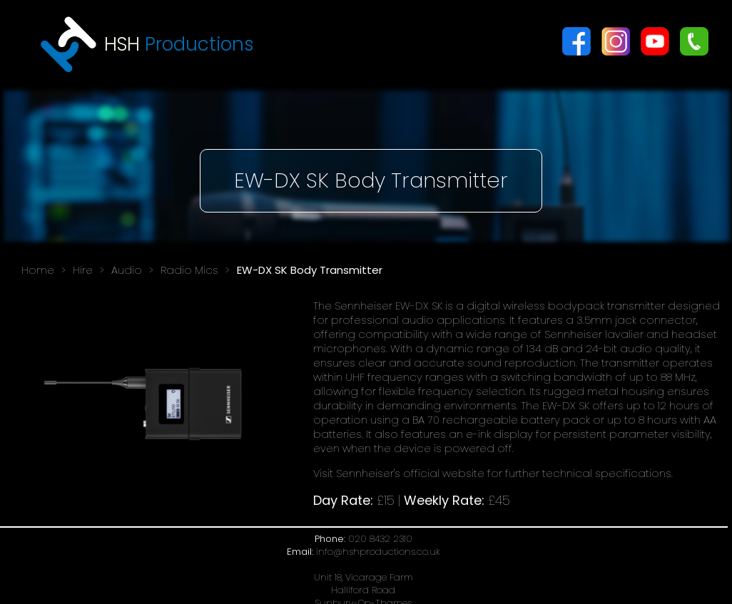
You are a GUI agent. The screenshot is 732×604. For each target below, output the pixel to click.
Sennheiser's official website (410, 473)
